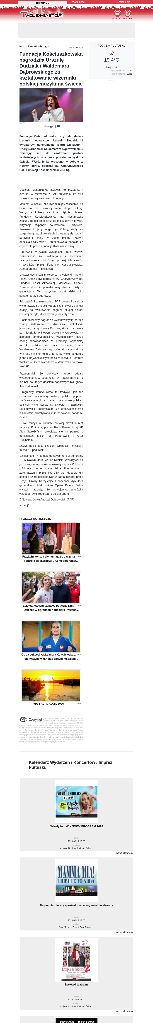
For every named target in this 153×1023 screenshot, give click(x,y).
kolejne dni (111, 67)
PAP (47, 47)
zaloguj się (124, 2)
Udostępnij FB (51, 126)
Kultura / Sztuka (35, 46)
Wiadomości (78, 2)
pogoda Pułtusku (112, 45)
